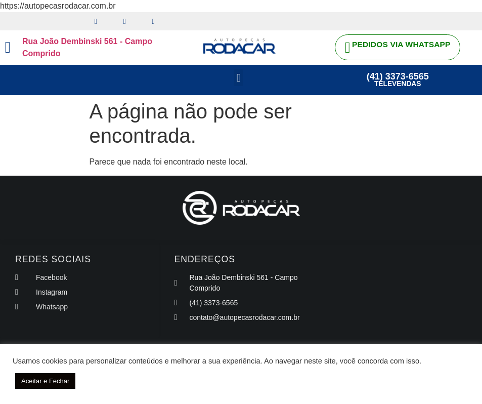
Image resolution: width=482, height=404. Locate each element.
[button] (238, 78)
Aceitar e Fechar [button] (45, 381)
